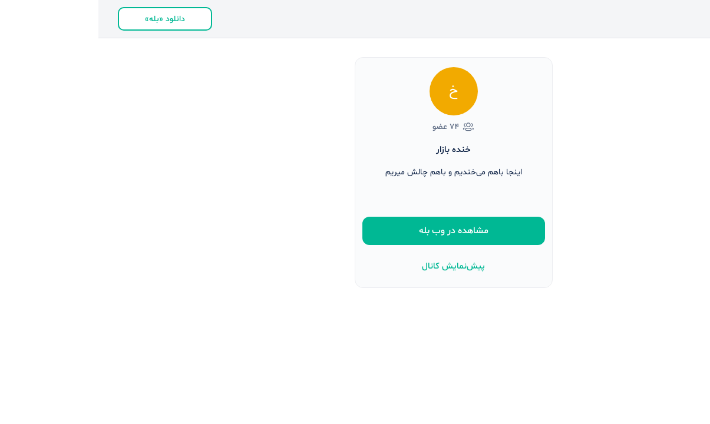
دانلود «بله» (67, 19)
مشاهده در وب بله (355, 230)
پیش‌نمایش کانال (355, 266)
